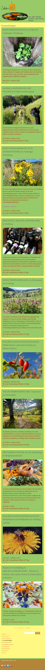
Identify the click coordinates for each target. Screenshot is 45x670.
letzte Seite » (28, 627)
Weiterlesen (5, 82)
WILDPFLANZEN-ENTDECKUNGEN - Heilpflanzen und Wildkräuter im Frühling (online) (22, 519)
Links (4, 653)
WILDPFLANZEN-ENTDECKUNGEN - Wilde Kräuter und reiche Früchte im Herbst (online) (21, 345)
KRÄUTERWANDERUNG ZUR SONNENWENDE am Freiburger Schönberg (18, 151)
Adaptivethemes (4, 660)
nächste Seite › (20, 627)
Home (4, 634)
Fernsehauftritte (7, 642)
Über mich (6, 636)
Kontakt (5, 650)
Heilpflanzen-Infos (8, 644)
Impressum (6, 646)
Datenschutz (6, 648)
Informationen (7, 638)
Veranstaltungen (7, 640)
